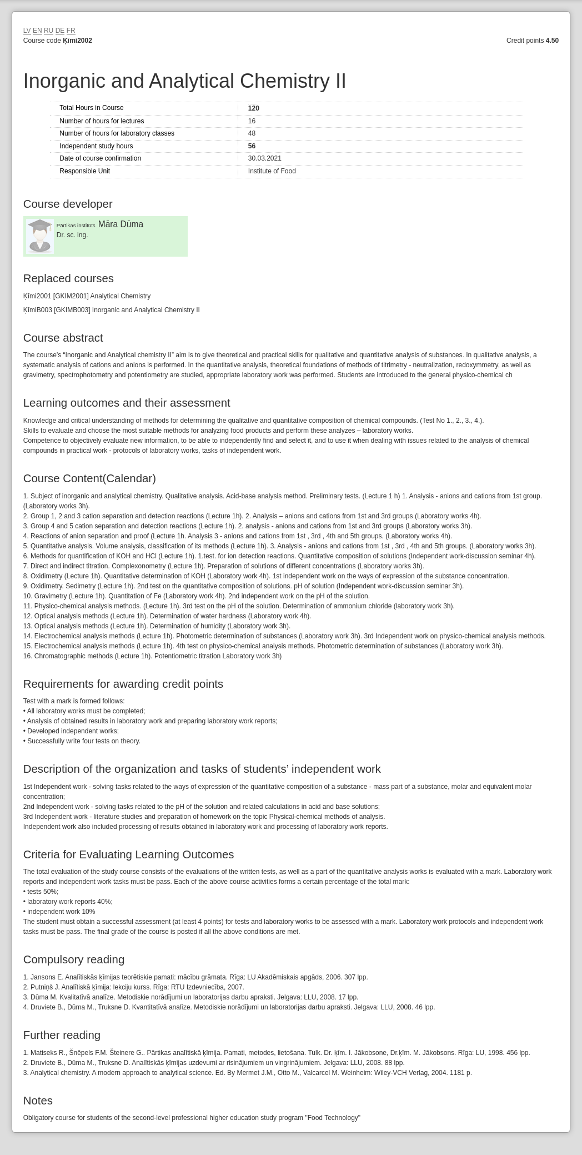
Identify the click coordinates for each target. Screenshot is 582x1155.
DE (60, 30)
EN (37, 30)
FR (71, 30)
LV (27, 30)
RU (48, 30)
